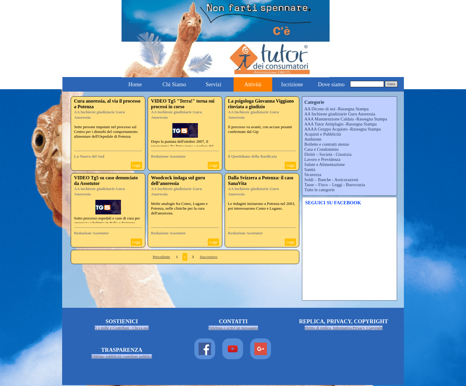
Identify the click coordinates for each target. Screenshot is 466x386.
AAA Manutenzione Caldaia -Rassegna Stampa (345, 119)
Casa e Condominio (321, 149)
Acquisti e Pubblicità (322, 134)
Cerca (391, 84)
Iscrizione (292, 84)
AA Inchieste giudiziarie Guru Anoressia (339, 114)
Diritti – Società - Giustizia (328, 154)
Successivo (208, 257)
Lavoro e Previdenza (322, 159)
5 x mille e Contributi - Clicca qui (121, 328)
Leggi (136, 165)
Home (135, 84)
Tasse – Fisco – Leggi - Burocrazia (334, 184)
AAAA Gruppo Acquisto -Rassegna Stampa (342, 129)
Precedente (161, 257)
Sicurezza (312, 174)
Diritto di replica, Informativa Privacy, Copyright (343, 328)
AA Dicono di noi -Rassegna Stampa (336, 108)
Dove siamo (331, 84)
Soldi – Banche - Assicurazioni (331, 179)
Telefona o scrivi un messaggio (233, 328)
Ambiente (313, 139)
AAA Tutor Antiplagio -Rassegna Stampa (340, 124)
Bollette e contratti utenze (326, 144)
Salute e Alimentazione (324, 164)
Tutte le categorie (319, 189)
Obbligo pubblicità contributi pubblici (122, 356)
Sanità (309, 169)
